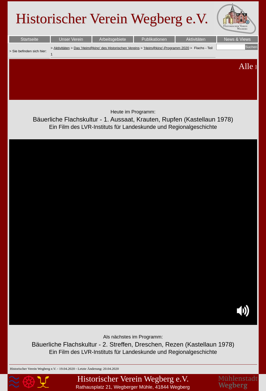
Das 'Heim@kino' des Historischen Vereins (107, 48)
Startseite (29, 39)
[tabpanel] (29, 51)
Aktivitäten (62, 48)
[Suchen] (231, 47)
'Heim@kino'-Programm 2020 (166, 48)
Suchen (251, 47)
